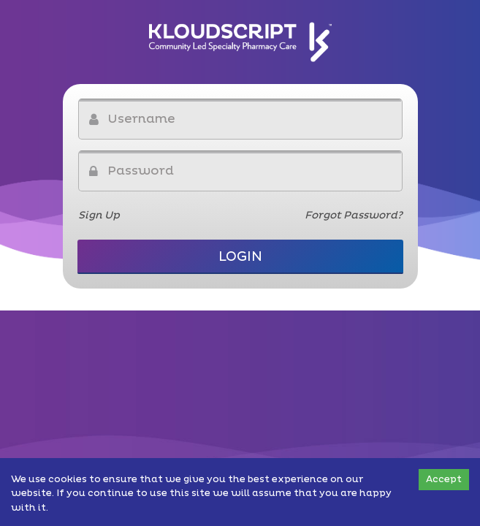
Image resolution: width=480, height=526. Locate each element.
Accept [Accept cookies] (444, 479)
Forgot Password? (354, 215)
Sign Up (99, 215)
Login (240, 256)
